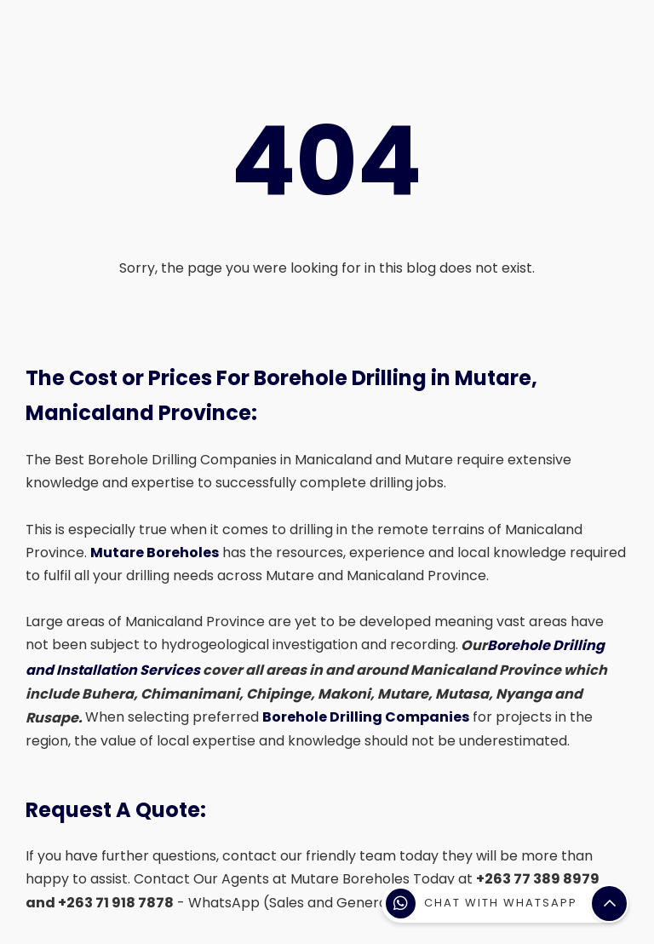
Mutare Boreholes (154, 552)
